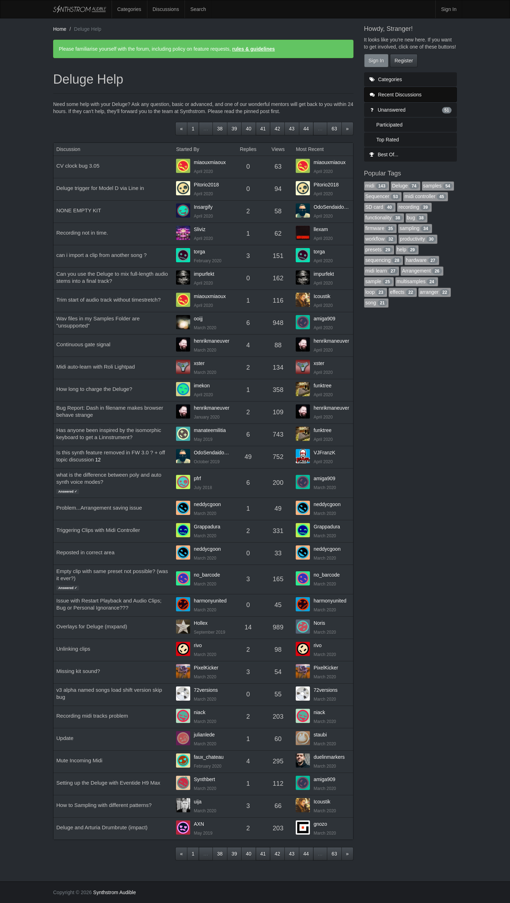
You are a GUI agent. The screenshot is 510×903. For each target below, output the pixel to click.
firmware (381, 228)
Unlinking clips (73, 649)
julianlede (204, 734)
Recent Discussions (396, 94)
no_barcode (207, 575)
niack (199, 712)
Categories (129, 9)
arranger (434, 292)
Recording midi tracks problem (92, 716)
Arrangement (422, 271)
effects (402, 292)
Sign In (449, 9)
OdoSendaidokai (331, 207)
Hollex (201, 623)
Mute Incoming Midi (79, 760)
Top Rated (387, 139)
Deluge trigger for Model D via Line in (100, 188)
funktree (322, 385)
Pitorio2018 (206, 184)
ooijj (198, 318)
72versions (206, 690)
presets (379, 249)
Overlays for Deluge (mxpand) (91, 626)
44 (306, 128)
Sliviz (199, 229)
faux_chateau (208, 757)
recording (414, 207)
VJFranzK (324, 452)
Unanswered (410, 109)
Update (64, 738)
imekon (202, 385)
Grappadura (207, 526)
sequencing (384, 260)
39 (234, 128)
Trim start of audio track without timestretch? (108, 300)
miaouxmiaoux (210, 162)
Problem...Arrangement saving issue (99, 508)
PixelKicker (206, 668)
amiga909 (324, 318)
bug (416, 217)
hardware (422, 260)
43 (292, 128)
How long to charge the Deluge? (94, 389)
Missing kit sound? (78, 671)
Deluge (405, 186)
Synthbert (204, 779)
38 (220, 128)
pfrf (197, 478)
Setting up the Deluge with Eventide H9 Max (108, 783)
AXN (199, 824)
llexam (320, 229)
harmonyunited (210, 601)
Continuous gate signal (83, 344)
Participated (389, 125)
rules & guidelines (253, 49)
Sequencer (383, 196)
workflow (381, 239)
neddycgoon (207, 504)
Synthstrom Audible (79, 9)
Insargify (203, 207)
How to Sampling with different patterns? (104, 805)
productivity (418, 239)
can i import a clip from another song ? (101, 255)
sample (379, 281)
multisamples (417, 281)
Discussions (166, 9)
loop (376, 292)
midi (377, 186)
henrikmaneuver (211, 341)
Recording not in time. (82, 233)
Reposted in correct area (85, 552)
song (376, 302)
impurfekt (204, 274)
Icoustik (321, 296)
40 (248, 128)
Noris (319, 623)
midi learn (382, 271)
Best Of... (383, 154)
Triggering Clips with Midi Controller (98, 530)
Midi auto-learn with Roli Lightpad (95, 367)
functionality (384, 217)
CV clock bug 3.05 (78, 166)
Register (404, 60)
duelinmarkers (329, 757)
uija (198, 801)
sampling (415, 228)
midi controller (425, 196)
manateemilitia (210, 430)
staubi (320, 734)
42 (277, 128)
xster (199, 363)
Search (198, 9)
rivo (198, 645)
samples (438, 186)
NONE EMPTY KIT (78, 210)
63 (334, 128)
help (407, 249)
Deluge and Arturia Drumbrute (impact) (102, 827)
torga (199, 251)
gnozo (320, 824)
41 (263, 128)
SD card (380, 207)
